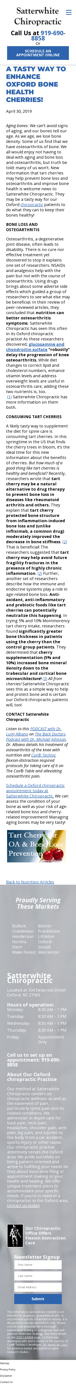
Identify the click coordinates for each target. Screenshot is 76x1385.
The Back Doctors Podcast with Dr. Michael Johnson (36, 736)
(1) (9, 397)
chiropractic (31, 204)
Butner (45, 926)
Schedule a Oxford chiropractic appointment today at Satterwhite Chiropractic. (35, 791)
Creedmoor (23, 931)
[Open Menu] (68, 12)
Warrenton (48, 952)
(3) (45, 678)
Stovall (44, 947)
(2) (64, 541)
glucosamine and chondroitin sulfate (35, 346)
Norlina (19, 941)
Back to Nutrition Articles (30, 882)
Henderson (23, 936)
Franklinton (49, 931)
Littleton (46, 936)
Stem (17, 947)
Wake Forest (24, 952)
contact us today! (23, 1205)
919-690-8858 (48, 35)
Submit (38, 1298)
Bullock (19, 926)
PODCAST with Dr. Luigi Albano (34, 731)
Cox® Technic (43, 755)
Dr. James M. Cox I (55, 1345)
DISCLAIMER (24, 1337)
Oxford (44, 941)
